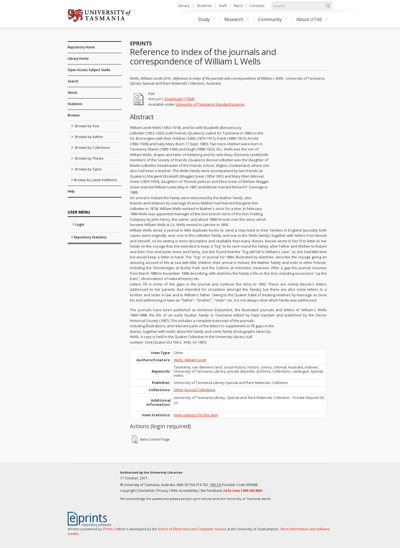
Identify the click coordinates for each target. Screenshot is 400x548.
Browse (74, 115)
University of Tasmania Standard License (210, 104)
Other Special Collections (194, 389)
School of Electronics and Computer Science (192, 529)
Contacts (257, 5)
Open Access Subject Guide (89, 69)
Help (71, 191)
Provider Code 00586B (234, 484)
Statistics (75, 104)
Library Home (78, 58)
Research (237, 19)
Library (184, 5)
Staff (223, 5)
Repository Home (81, 47)
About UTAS (312, 19)
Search (73, 81)
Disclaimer (146, 490)
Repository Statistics (90, 237)
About (72, 92)
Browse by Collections (92, 147)
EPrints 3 (108, 529)
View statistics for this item (196, 414)
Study (207, 19)
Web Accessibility (184, 490)
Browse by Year (86, 126)
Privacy (162, 490)
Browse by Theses (88, 158)
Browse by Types (88, 169)
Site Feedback (211, 490)
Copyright (128, 490)
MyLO (238, 5)
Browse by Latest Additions (95, 180)
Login (79, 224)
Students (204, 5)
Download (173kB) (179, 98)
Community (273, 19)
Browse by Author (88, 136)
